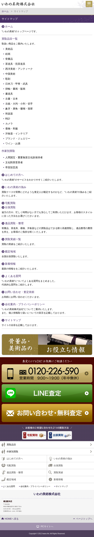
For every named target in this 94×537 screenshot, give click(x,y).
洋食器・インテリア (16, 133)
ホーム (9, 26)
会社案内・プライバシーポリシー (25, 304)
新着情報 (10, 263)
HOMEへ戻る (12, 518)
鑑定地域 (10, 251)
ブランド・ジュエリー (17, 138)
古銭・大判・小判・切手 (19, 103)
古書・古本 (11, 98)
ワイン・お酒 (12, 143)
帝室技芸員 (11, 167)
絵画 (7, 53)
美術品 (9, 48)
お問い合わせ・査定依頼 (19, 292)
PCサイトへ (47, 526)
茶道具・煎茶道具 (15, 63)
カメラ (9, 123)
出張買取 (10, 207)
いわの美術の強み (15, 187)
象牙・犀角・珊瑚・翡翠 (19, 108)
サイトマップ (13, 320)
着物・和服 (11, 128)
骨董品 (9, 58)
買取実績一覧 (13, 239)
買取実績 (58, 472)
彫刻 (7, 78)
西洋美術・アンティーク (19, 68)
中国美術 (10, 73)
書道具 (9, 93)
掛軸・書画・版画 (15, 88)
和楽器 (9, 113)
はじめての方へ (14, 174)
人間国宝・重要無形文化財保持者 (24, 157)
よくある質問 (13, 276)
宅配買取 (10, 203)
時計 (7, 118)
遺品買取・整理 (14, 223)
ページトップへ (84, 518)
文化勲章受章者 (14, 162)
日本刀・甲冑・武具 (16, 83)
